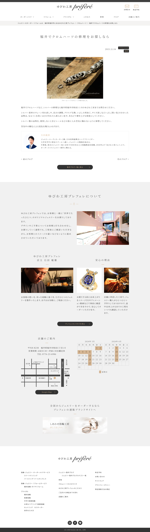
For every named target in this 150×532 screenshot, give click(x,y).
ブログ (116, 17)
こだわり (87, 17)
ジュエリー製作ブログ (66, 472)
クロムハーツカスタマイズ (68, 484)
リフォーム (47, 17)
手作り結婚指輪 (29, 501)
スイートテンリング (30, 475)
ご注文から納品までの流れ (68, 492)
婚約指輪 (27, 495)
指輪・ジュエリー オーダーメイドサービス (35, 472)
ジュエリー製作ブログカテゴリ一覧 (74, 475)
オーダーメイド (26, 17)
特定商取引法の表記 (102, 489)
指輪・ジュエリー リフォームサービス (34, 483)
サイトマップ (99, 481)
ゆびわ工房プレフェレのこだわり (70, 488)
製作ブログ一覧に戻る (75, 167)
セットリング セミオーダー (34, 507)
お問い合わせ (100, 477)
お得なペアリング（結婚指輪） (34, 504)
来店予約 (98, 472)
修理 (102, 17)
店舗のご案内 (134, 17)
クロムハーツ (123, 48)
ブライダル (67, 17)
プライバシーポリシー (102, 485)
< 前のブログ (27, 159)
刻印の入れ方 (29, 510)
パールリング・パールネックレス (35, 479)
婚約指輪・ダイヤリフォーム (33, 487)
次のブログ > (123, 159)
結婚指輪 (27, 498)
